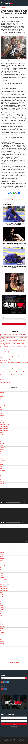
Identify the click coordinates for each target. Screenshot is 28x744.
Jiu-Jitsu (2, 441)
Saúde (1, 468)
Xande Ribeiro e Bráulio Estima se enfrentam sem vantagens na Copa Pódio (14, 244)
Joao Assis (11, 201)
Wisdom (2, 481)
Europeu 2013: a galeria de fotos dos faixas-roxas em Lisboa (14, 267)
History (1, 434)
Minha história (3, 447)
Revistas (2, 466)
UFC (1, 479)
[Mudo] (24, 502)
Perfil (1, 462)
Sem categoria (3, 470)
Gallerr (1, 421)
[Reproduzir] (1, 502)
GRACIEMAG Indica (4, 426)
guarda (1, 432)
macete (1, 445)
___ (1, 390)
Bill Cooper (8, 199)
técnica (1, 474)
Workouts (2, 483)
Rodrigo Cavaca (18, 201)
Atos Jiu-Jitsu (3, 405)
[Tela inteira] (26, 502)
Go (25, 678)
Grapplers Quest (20, 199)
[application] (14, 496)
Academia (2, 392)
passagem (2, 460)
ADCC (1, 396)
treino (1, 477)
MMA (1, 451)
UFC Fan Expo (5, 202)
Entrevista (2, 417)
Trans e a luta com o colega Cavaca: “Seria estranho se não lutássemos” (14, 224)
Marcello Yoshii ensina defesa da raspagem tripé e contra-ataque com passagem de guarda (13, 350)
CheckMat (14, 199)
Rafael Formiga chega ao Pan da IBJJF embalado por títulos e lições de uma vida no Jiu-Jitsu (13, 347)
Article (1, 402)
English (1, 413)
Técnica (1, 475)
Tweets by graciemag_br (14, 662)
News (1, 455)
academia (2, 394)
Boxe (1, 409)
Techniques (2, 472)
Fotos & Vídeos (3, 419)
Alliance (1, 400)
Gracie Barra (2, 422)
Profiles (2, 464)
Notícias (3, 7)
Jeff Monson (5, 201)
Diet (1, 411)
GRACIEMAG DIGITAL (4, 424)
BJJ (1, 407)
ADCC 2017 (2, 398)
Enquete (2, 415)
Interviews (2, 438)
